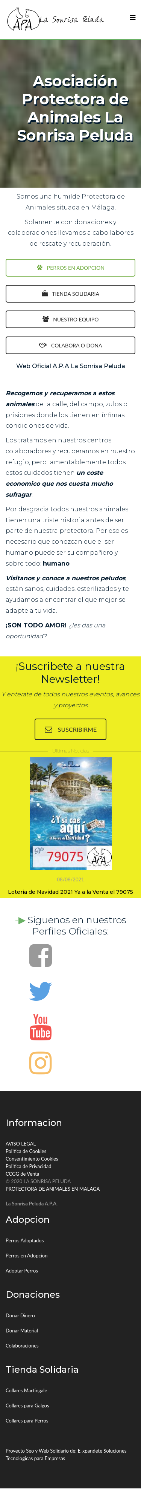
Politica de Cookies (26, 1151)
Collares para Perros (27, 1421)
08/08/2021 (70, 879)
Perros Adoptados (25, 1240)
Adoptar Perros (22, 1271)
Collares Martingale (26, 1390)
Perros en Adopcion (26, 1256)
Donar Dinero (20, 1315)
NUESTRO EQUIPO (70, 319)
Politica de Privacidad (28, 1166)
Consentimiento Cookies (32, 1159)
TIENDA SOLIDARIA (70, 294)
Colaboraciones (22, 1346)
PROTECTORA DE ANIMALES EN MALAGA (53, 1189)
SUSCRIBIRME (71, 729)
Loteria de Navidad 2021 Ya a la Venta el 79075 (70, 892)
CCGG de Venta (22, 1174)
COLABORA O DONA (70, 345)
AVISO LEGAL (21, 1144)
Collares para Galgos (27, 1405)
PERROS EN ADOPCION (70, 268)
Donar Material (22, 1331)
